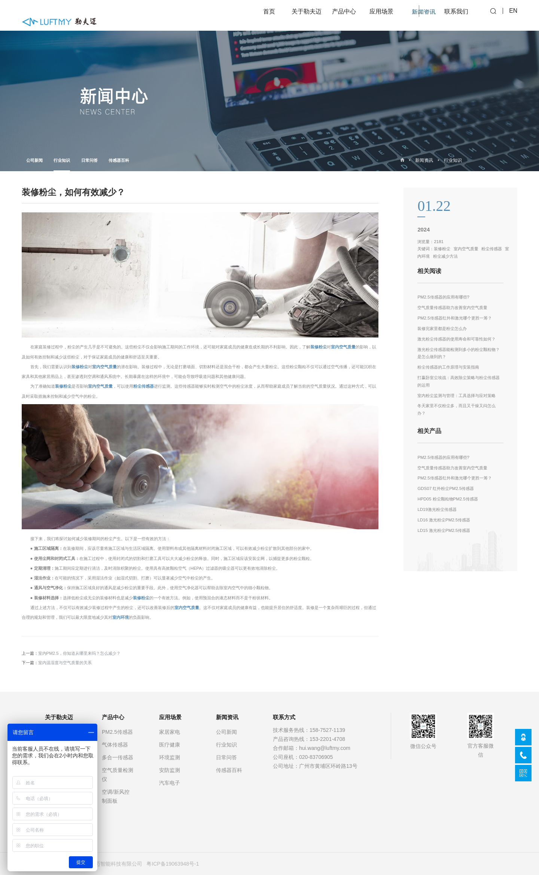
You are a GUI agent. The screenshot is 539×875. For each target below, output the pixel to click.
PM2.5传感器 (117, 732)
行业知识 (62, 164)
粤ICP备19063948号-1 (172, 864)
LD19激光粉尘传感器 (436, 509)
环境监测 (169, 757)
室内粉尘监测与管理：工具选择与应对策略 (456, 395)
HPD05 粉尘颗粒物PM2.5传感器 (447, 499)
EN (513, 15)
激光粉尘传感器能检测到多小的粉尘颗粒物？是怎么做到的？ (458, 353)
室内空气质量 (343, 347)
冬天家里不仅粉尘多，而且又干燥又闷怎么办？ (456, 409)
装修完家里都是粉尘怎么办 (442, 328)
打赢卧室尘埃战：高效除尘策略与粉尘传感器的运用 (458, 381)
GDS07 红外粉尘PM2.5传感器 (445, 488)
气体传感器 (115, 745)
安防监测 (169, 770)
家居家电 (169, 732)
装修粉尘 (318, 347)
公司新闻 (34, 160)
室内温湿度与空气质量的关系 (65, 662)
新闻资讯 (424, 160)
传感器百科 (119, 160)
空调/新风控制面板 (116, 796)
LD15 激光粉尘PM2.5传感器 (443, 530)
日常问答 (89, 160)
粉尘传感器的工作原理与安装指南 (448, 367)
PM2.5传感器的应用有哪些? (443, 297)
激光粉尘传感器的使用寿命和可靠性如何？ (456, 339)
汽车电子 (169, 783)
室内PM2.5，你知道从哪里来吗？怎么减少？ (79, 653)
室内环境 (120, 617)
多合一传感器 (117, 757)
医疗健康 (169, 745)
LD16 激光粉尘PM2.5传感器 (443, 520)
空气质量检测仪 (117, 774)
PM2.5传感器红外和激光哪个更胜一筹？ (454, 318)
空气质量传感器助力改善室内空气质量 (452, 307)
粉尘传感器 (143, 386)
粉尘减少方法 (445, 256)
